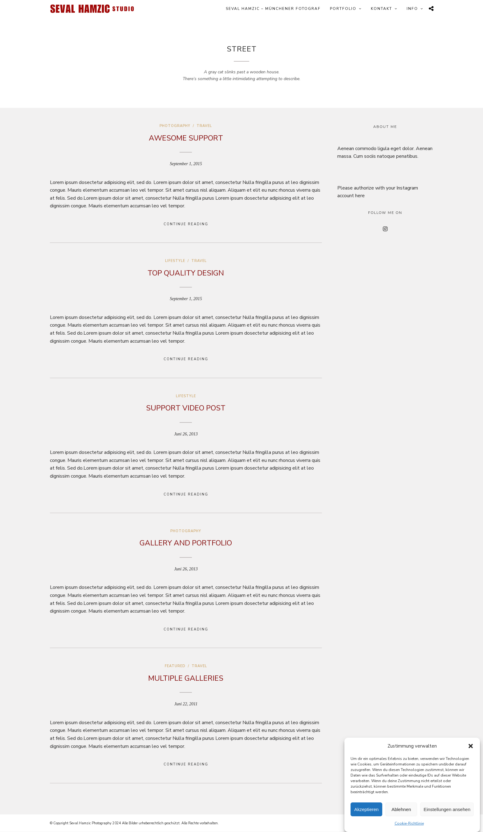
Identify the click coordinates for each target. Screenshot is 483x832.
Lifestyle (175, 261)
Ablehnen (401, 809)
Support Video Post (185, 408)
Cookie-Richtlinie (409, 823)
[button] (471, 746)
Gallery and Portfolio (186, 543)
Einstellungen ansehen (447, 809)
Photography (175, 126)
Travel (204, 126)
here (360, 195)
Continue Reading (186, 224)
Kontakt (381, 8)
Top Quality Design (186, 273)
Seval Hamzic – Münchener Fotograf (273, 8)
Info (412, 8)
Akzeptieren (366, 809)
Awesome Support (186, 138)
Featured (175, 666)
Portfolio (343, 8)
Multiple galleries (185, 678)
